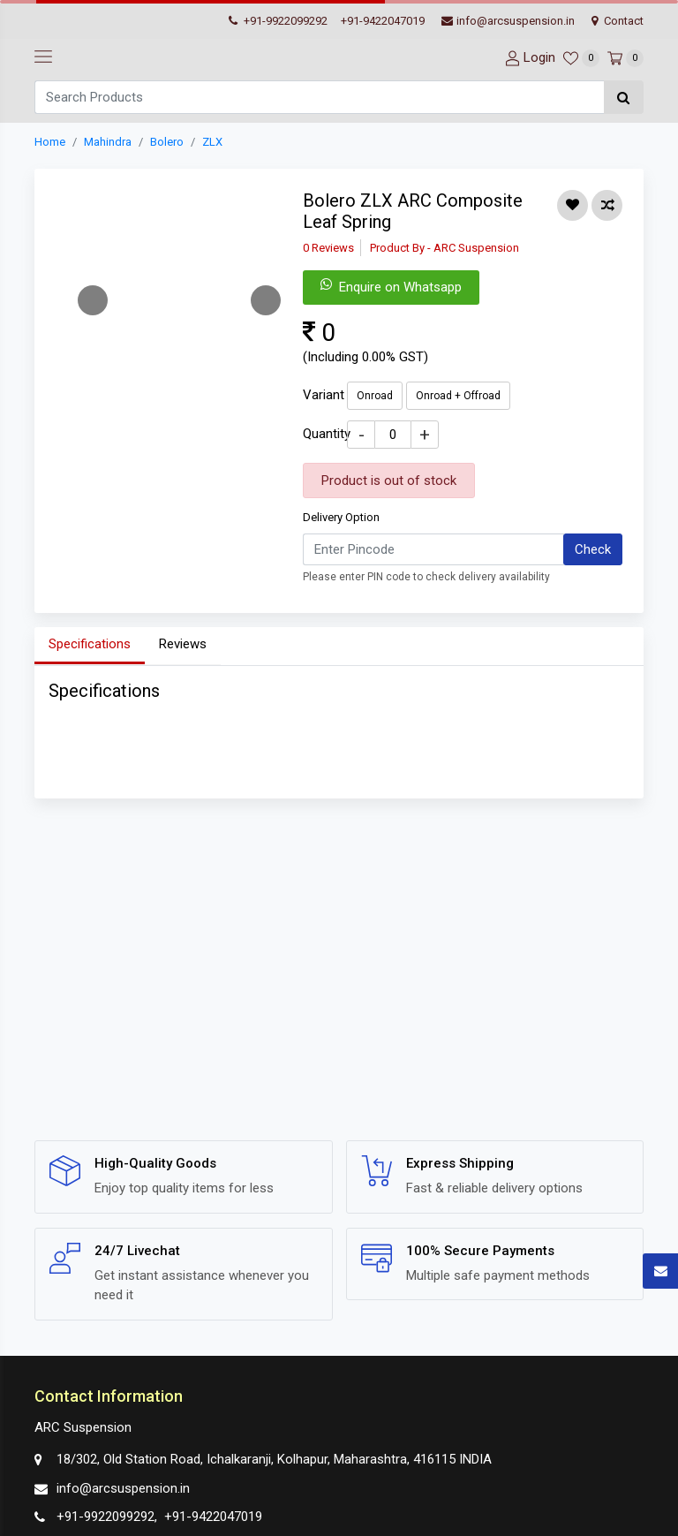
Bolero (167, 141)
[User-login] (528, 58)
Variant (323, 395)
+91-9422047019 (383, 20)
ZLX (212, 141)
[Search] (319, 97)
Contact (617, 20)
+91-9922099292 (278, 20)
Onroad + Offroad (458, 396)
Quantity (326, 434)
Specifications (90, 644)
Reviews (183, 644)
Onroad (375, 396)
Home (49, 141)
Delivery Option (341, 517)
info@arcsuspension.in (508, 20)
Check (593, 549)
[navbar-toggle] (43, 57)
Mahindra (108, 141)
